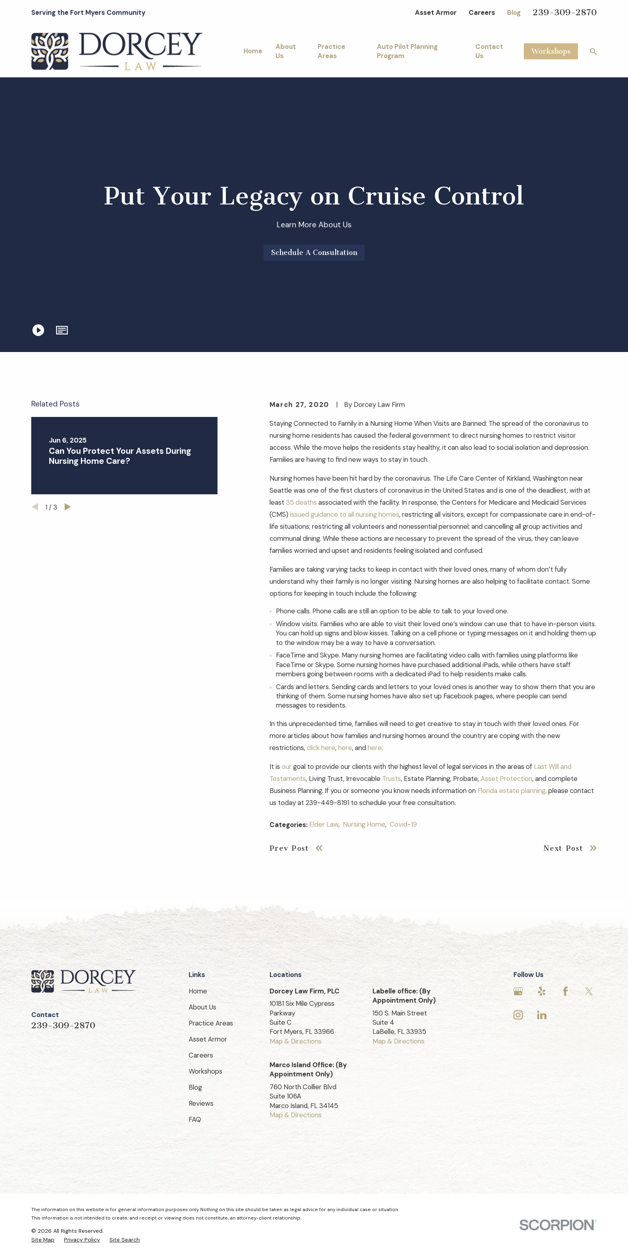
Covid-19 (403, 824)
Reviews (201, 1103)
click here (321, 747)
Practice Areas (211, 1023)
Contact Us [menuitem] (489, 51)
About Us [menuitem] (286, 51)
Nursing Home (364, 824)
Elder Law (323, 824)
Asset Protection (506, 778)
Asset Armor (436, 12)
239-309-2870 (565, 12)
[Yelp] (541, 991)
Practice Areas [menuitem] (331, 51)
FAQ (195, 1119)
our (287, 766)
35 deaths (301, 502)
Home (198, 991)
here (345, 747)
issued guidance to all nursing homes (344, 514)
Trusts (391, 778)
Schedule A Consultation (314, 252)
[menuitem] (42, 1240)
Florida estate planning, (512, 790)
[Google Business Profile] (518, 991)
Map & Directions (296, 1041)
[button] (62, 330)
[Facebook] (565, 991)
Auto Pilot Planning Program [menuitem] (407, 51)
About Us (202, 1007)
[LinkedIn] (541, 1014)
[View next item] (67, 506)
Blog (514, 12)
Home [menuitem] (253, 51)
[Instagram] (518, 1014)
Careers (482, 12)
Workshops (551, 51)
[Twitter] (589, 991)
